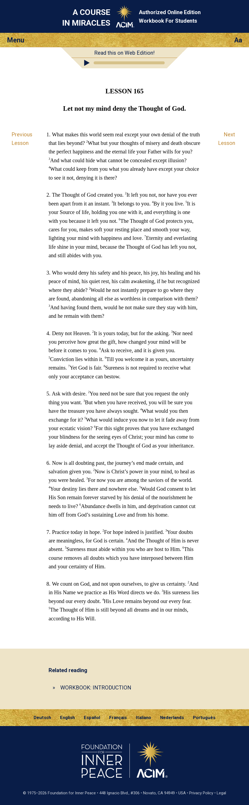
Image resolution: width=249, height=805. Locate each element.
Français (118, 717)
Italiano (143, 717)
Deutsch (42, 717)
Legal (221, 793)
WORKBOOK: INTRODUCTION (95, 687)
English (67, 717)
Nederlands (172, 717)
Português (204, 717)
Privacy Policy (201, 793)
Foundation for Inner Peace (72, 793)
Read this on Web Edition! (124, 53)
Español (92, 717)
